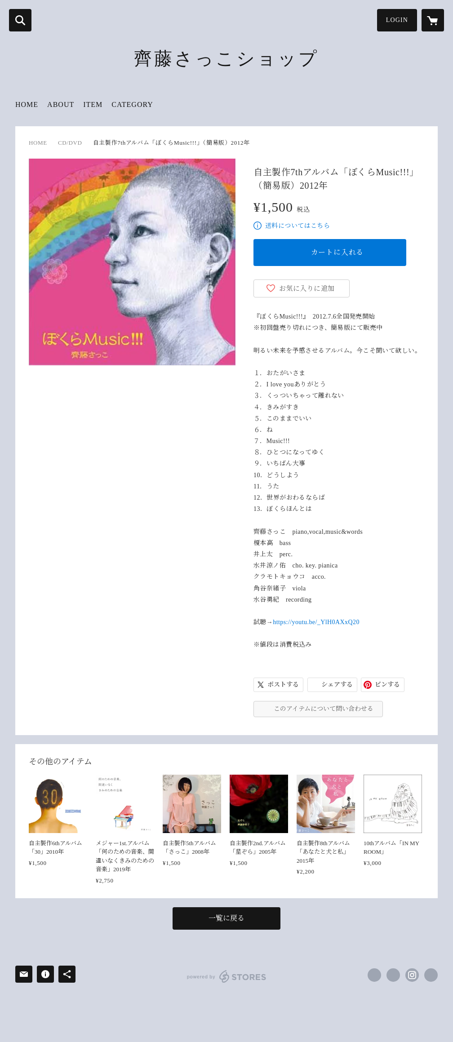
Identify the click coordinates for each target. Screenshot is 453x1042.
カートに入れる (337, 252)
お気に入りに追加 (307, 288)
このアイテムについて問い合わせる (323, 708)
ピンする (387, 684)
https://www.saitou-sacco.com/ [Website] (431, 975)
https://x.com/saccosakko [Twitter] (393, 975)
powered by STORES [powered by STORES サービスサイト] (226, 976)
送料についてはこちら (297, 225)
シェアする (337, 684)
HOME (26, 104)
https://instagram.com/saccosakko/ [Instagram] (412, 975)
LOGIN (397, 20)
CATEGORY (132, 104)
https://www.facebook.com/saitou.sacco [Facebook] (374, 975)
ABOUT (60, 104)
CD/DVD (70, 142)
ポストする (283, 684)
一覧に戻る (226, 918)
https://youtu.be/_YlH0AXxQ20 (316, 622)
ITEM (92, 104)
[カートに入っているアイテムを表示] (433, 20)
